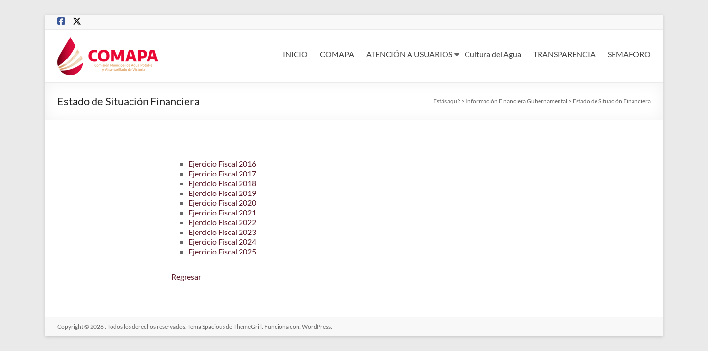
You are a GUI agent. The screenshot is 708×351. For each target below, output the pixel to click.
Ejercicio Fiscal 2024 (222, 241)
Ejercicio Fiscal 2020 (222, 202)
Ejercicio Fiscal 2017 (222, 173)
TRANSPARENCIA (564, 53)
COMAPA (337, 53)
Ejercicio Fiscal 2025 (222, 251)
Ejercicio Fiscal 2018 (222, 183)
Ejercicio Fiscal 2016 (222, 163)
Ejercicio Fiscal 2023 (222, 231)
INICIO (295, 53)
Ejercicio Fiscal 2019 (222, 192)
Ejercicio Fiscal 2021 (222, 212)
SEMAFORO (629, 53)
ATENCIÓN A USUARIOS (409, 53)
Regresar (186, 276)
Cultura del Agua (493, 53)
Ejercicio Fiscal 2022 (222, 222)
